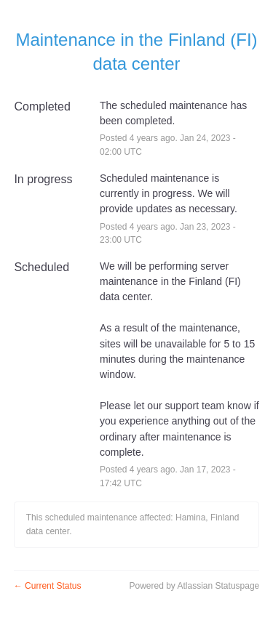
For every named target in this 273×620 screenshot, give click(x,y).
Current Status (48, 586)
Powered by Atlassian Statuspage (194, 586)
